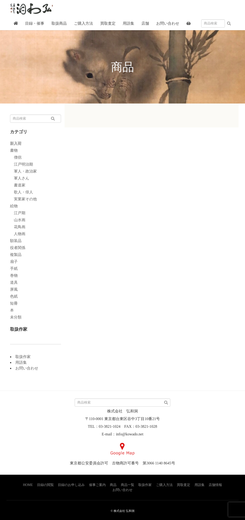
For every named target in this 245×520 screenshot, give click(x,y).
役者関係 (17, 248)
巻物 (14, 275)
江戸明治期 (21, 164)
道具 (14, 282)
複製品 (16, 255)
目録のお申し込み (71, 485)
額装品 (16, 241)
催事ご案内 (97, 485)
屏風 (14, 289)
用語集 (21, 362)
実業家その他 (23, 199)
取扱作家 (23, 357)
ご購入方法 (164, 485)
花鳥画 (17, 227)
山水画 (17, 220)
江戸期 (17, 213)
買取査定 (183, 485)
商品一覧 (127, 485)
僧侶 (16, 157)
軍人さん (19, 178)
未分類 (16, 317)
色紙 (14, 296)
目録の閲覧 (45, 485)
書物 (14, 150)
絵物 (14, 206)
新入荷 (16, 143)
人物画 (17, 234)
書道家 (17, 185)
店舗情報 (215, 485)
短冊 (14, 303)
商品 (113, 485)
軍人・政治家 (23, 171)
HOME (28, 485)
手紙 (14, 268)
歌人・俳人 (21, 192)
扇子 (14, 262)
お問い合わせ (26, 368)
